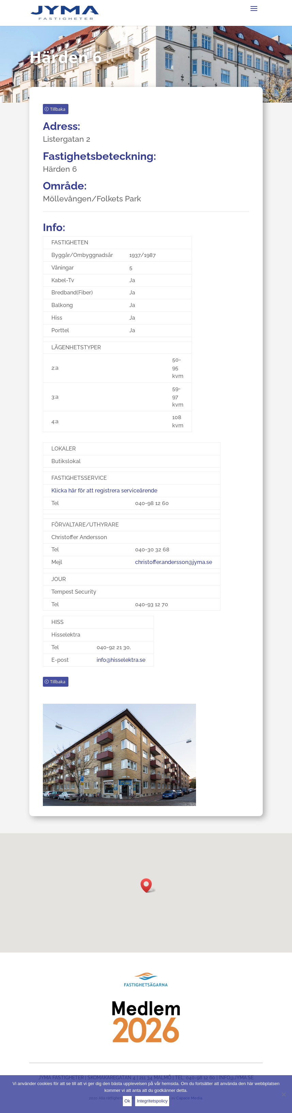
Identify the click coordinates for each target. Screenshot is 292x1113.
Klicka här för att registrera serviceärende (104, 497)
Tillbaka (57, 115)
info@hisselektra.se (121, 666)
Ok (127, 1100)
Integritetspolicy (152, 1100)
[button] (148, 885)
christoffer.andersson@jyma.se (173, 568)
